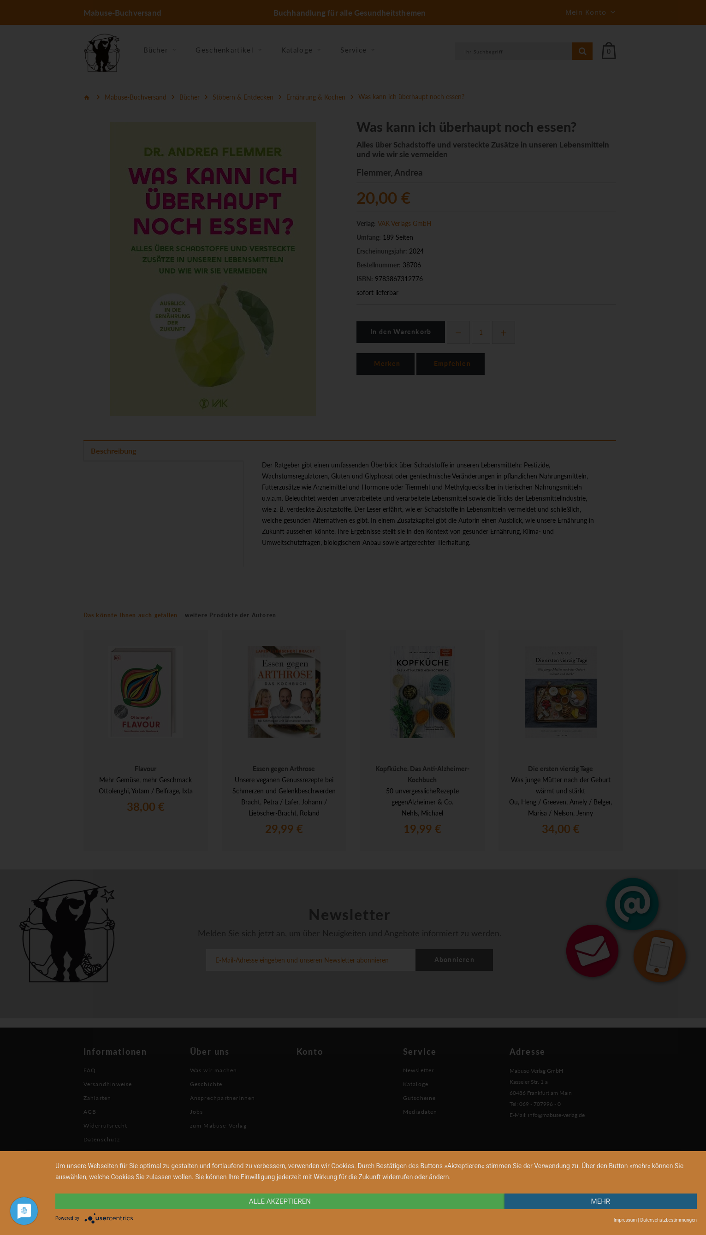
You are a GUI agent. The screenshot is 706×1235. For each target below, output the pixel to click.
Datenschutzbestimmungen (668, 1220)
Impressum (625, 1220)
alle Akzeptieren (280, 1201)
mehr (601, 1201)
